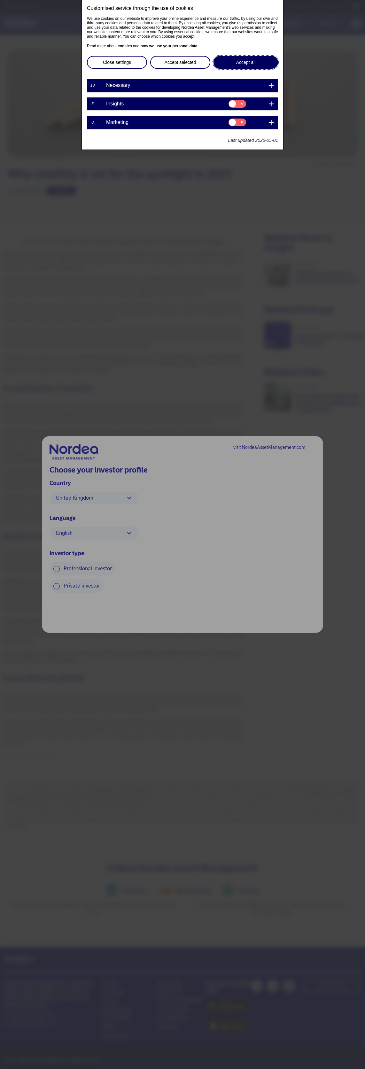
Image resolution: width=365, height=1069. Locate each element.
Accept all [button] (246, 62)
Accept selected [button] (180, 62)
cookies (125, 46)
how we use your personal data (168, 46)
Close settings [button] (117, 62)
